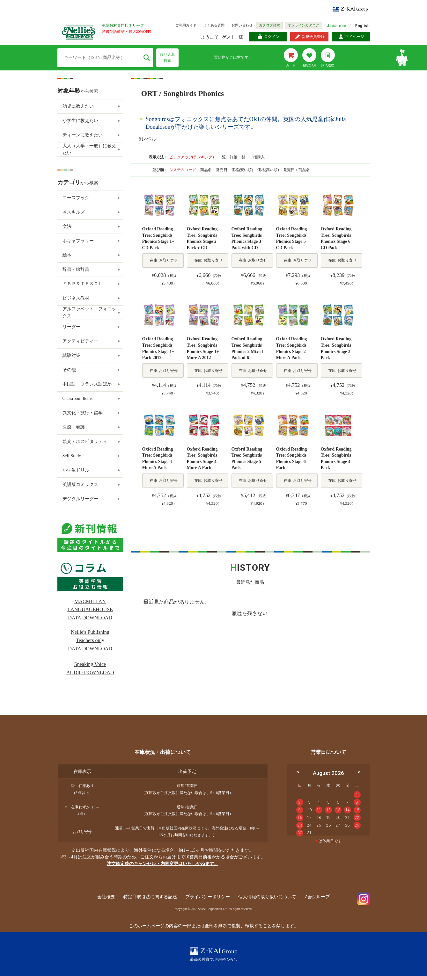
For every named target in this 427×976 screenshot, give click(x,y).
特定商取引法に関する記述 (150, 896)
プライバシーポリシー (207, 896)
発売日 (222, 170)
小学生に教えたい (80, 120)
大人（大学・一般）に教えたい (89, 149)
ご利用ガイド (185, 25)
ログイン (271, 36)
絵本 (67, 255)
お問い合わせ (242, 25)
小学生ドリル (76, 470)
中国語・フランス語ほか (87, 384)
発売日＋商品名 (296, 170)
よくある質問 (214, 25)
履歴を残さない (250, 613)
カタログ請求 (269, 25)
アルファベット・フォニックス (89, 312)
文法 (67, 226)
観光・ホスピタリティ (85, 441)
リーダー (71, 326)
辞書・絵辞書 (76, 269)
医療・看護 (74, 427)
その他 (69, 369)
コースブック (76, 197)
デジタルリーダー (80, 498)
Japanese (336, 26)
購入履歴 (327, 65)
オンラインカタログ (303, 25)
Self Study (72, 455)
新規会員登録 (313, 36)
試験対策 (71, 355)
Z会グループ (317, 896)
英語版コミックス (80, 484)
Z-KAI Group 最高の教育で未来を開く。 (214, 954)
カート (291, 65)
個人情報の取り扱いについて (267, 896)
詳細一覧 (237, 157)
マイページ (354, 36)
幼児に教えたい (78, 106)
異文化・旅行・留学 (83, 412)
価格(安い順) (243, 170)
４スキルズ (74, 212)
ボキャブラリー (78, 240)
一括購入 (257, 157)
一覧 (222, 157)
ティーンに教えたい (83, 135)
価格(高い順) (268, 170)
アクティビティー (80, 341)
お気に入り (309, 65)
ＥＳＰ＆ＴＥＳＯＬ (83, 283)
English (362, 26)
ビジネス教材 (76, 298)
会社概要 (106, 896)
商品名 (206, 170)
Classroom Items (78, 398)
